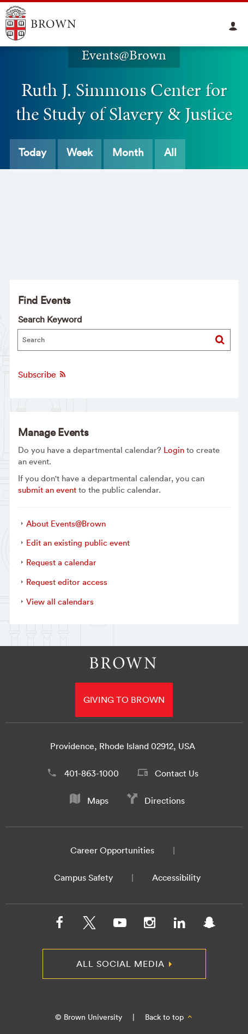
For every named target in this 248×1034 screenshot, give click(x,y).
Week (79, 152)
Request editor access (66, 582)
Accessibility (176, 877)
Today (32, 152)
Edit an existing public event (78, 542)
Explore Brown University (53, 23)
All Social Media (120, 963)
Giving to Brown (124, 699)
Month (128, 152)
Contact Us (176, 773)
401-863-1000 (91, 773)
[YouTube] (119, 925)
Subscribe (42, 374)
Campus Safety (83, 877)
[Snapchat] (209, 925)
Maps (97, 800)
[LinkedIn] (179, 925)
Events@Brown (124, 55)
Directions (164, 800)
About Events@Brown (66, 523)
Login (174, 450)
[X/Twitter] (89, 925)
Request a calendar (61, 562)
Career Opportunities (112, 850)
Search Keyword (50, 319)
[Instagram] (149, 925)
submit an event (47, 490)
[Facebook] (59, 925)
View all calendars (60, 601)
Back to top (169, 1017)
